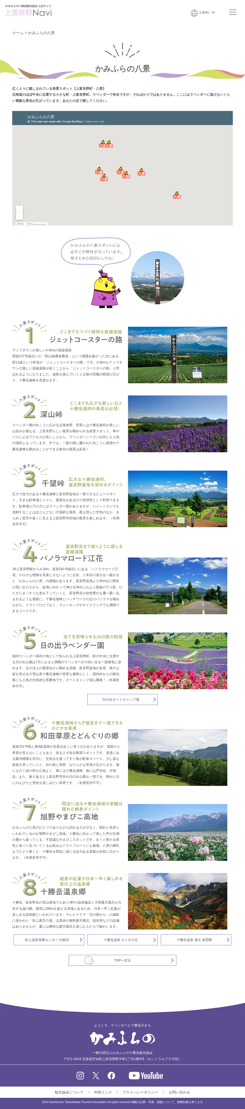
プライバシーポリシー (140, 1092)
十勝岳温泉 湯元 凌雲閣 (194, 940)
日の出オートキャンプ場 (120, 699)
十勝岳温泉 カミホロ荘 (121, 940)
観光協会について (69, 1092)
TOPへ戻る (122, 960)
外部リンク (103, 1092)
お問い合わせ (179, 1092)
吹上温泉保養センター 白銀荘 (47, 940)
